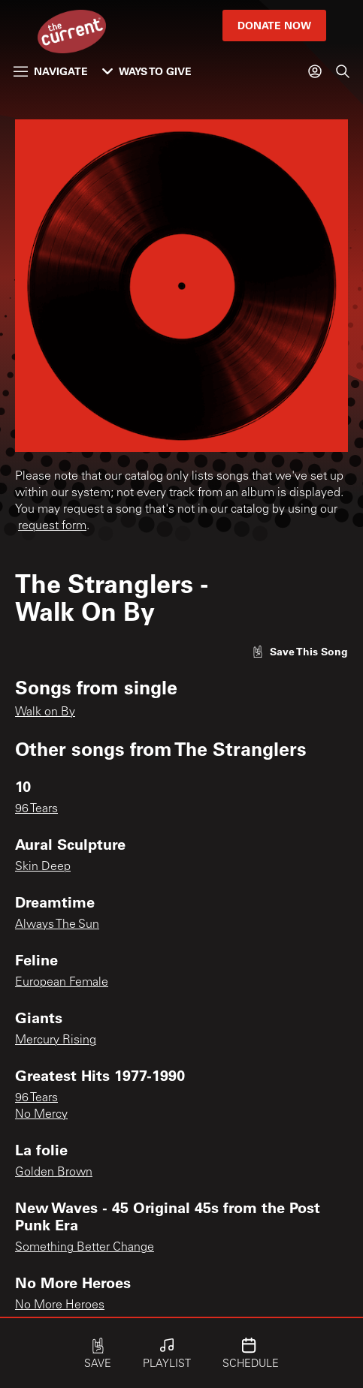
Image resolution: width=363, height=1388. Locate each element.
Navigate (51, 71)
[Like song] (300, 651)
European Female (61, 983)
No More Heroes (59, 1305)
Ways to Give (147, 71)
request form (52, 526)
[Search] (342, 71)
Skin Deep (43, 867)
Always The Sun (57, 925)
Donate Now (274, 25)
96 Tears (36, 809)
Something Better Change (84, 1248)
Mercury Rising (55, 1040)
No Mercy (41, 1115)
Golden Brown (53, 1173)
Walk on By (45, 712)
